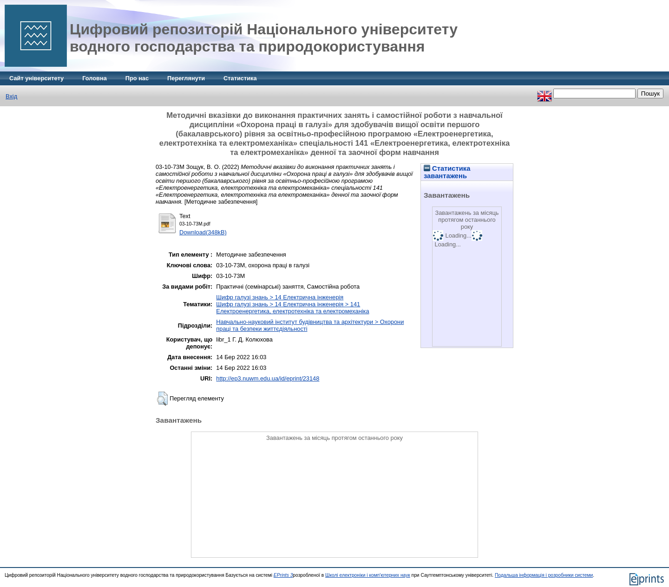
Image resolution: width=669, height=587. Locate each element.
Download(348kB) (203, 232)
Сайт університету (36, 78)
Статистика (240, 78)
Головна (94, 78)
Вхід (11, 96)
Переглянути (186, 78)
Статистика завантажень (447, 172)
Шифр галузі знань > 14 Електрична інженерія (279, 297)
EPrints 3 (283, 575)
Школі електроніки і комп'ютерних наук (367, 575)
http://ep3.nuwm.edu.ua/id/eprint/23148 (267, 378)
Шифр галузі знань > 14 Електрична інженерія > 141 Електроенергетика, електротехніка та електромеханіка (292, 308)
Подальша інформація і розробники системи (544, 575)
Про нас (137, 78)
